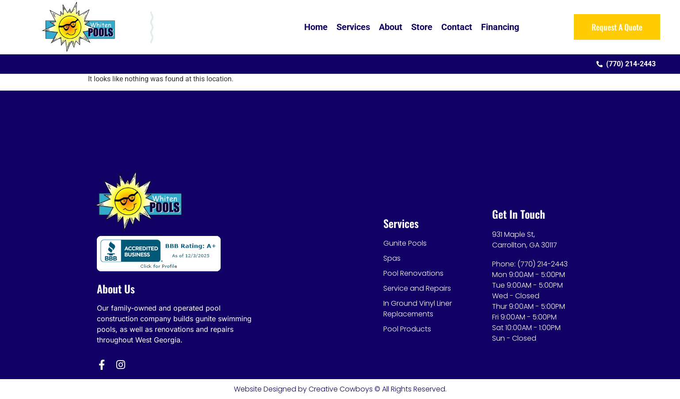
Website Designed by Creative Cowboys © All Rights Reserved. (340, 389)
